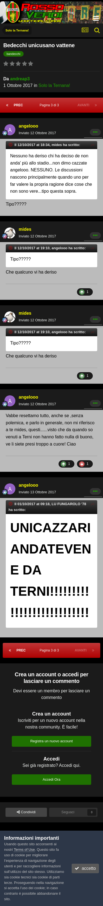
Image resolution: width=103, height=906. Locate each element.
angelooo (28, 126)
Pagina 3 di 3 (50, 105)
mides (25, 229)
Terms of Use (24, 849)
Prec (18, 105)
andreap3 (20, 78)
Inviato (37, 133)
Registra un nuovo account (51, 741)
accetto (85, 868)
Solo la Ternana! (54, 85)
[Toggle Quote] (11, 144)
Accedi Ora (51, 779)
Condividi (26, 812)
